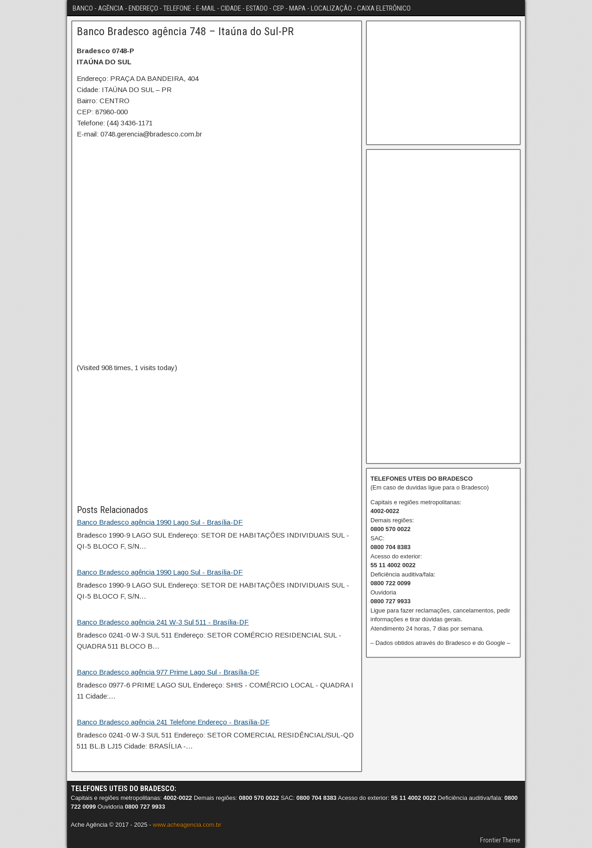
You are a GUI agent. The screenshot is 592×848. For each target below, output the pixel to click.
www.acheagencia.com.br (187, 824)
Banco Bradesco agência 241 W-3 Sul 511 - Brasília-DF (163, 622)
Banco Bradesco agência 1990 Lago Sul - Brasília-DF (160, 522)
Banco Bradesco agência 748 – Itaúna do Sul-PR (185, 31)
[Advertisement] (217, 438)
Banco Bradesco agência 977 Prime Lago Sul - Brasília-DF (168, 672)
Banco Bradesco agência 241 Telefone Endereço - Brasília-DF (173, 722)
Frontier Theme (500, 840)
